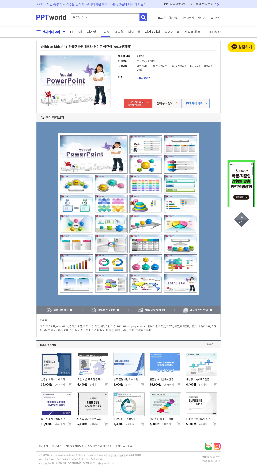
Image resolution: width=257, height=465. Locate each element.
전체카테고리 (49, 32)
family (109, 330)
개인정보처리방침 (75, 446)
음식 (102, 330)
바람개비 (195, 326)
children (140, 330)
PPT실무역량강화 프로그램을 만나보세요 (190, 4)
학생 (65, 330)
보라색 (126, 326)
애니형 (119, 32)
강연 (97, 326)
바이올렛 (184, 326)
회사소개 (43, 446)
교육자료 (50, 326)
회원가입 (173, 18)
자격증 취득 (192, 32)
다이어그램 (172, 32)
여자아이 (48, 330)
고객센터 (216, 18)
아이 (125, 330)
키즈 (71, 330)
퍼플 (177, 326)
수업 (91, 326)
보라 (119, 326)
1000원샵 (214, 32)
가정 (113, 326)
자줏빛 (161, 326)
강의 (71, 326)
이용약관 (56, 446)
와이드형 (134, 32)
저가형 (91, 32)
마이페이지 (188, 18)
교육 (42, 326)
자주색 (169, 326)
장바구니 (202, 18)
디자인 (78, 330)
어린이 (118, 330)
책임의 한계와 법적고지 (100, 446)
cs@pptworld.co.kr (106, 463)
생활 (85, 330)
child (131, 330)
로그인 (161, 18)
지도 (85, 326)
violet (143, 326)
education (62, 326)
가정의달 (105, 326)
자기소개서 (152, 32)
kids (148, 330)
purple (135, 326)
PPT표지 (76, 32)
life (91, 330)
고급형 (105, 32)
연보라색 (152, 326)
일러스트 (205, 326)
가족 (96, 330)
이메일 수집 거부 (124, 446)
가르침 (78, 326)
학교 (60, 330)
